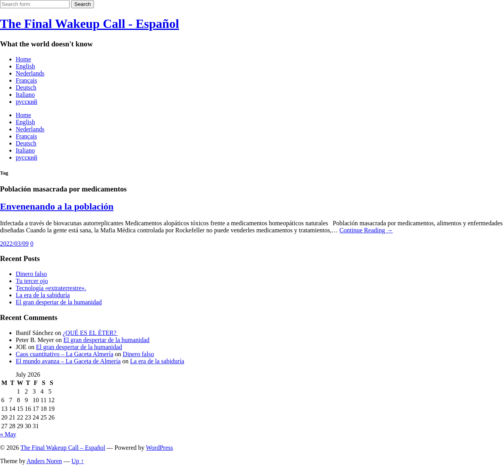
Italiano (25, 94)
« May (8, 434)
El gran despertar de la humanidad (59, 302)
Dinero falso (31, 273)
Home (23, 59)
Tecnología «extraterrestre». (51, 288)
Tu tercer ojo (32, 281)
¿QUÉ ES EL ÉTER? (90, 332)
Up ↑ (78, 461)
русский (26, 101)
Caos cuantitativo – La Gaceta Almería (64, 354)
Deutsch (26, 87)
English (25, 66)
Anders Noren (44, 461)
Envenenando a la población (57, 206)
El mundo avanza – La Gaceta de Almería (68, 361)
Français (26, 80)
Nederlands (30, 73)
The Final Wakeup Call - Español (89, 24)
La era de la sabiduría (43, 295)
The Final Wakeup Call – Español (62, 447)
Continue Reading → (366, 230)
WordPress (159, 447)
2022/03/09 (14, 243)
